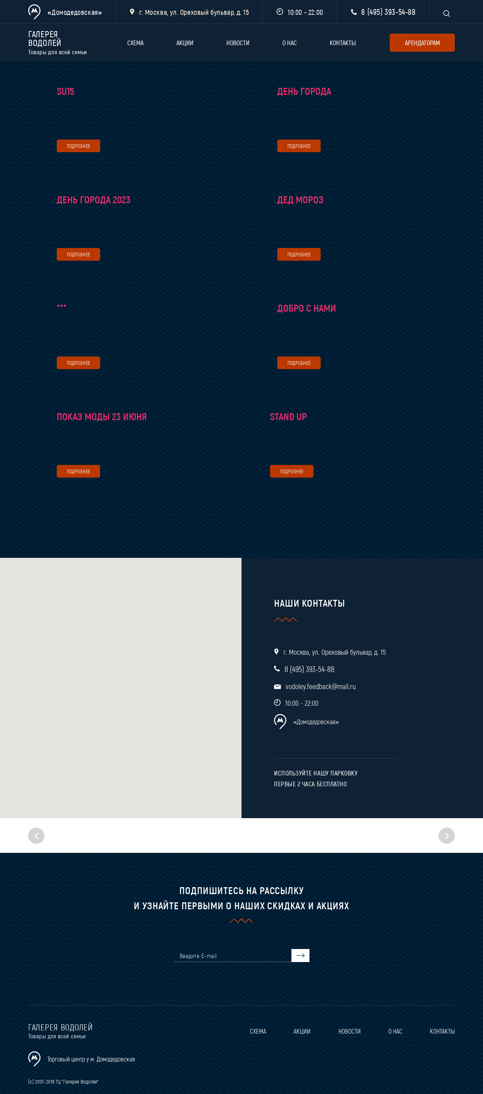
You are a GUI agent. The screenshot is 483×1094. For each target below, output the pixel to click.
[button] (447, 836)
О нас (289, 43)
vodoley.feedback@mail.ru (321, 686)
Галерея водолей (60, 43)
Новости (237, 43)
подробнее (78, 146)
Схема (135, 43)
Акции (184, 43)
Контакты (343, 43)
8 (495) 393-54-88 (388, 11)
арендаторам (422, 43)
